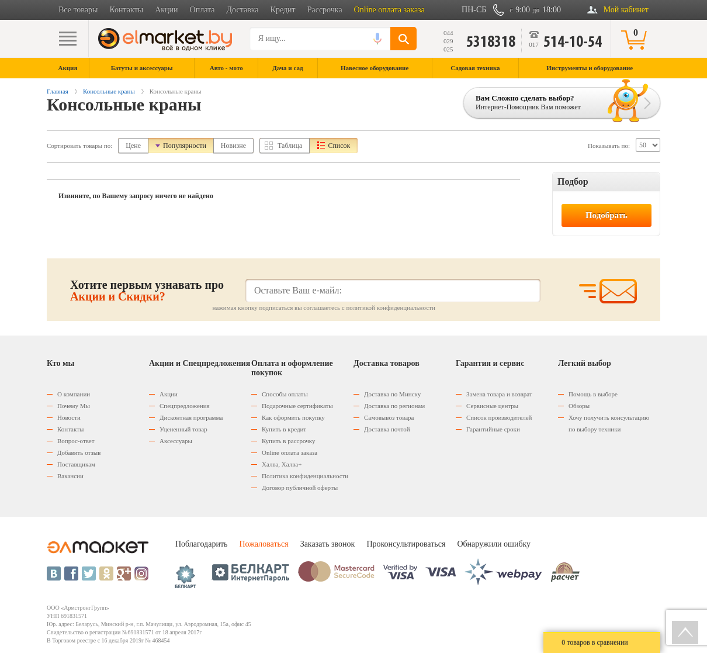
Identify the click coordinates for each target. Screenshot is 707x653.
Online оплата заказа (389, 9)
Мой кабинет (626, 9)
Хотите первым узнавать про (147, 290)
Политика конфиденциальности (305, 475)
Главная (57, 91)
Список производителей (499, 417)
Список (339, 145)
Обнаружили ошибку (494, 544)
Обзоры (579, 405)
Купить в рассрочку (288, 440)
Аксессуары (176, 440)
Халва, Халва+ (281, 464)
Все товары (78, 9)
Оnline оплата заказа (289, 452)
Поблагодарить (201, 544)
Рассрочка (324, 9)
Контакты (126, 9)
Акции (166, 9)
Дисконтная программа (191, 417)
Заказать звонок (327, 544)
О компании (73, 394)
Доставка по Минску (392, 394)
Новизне (233, 145)
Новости (69, 417)
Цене (133, 145)
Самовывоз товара (389, 417)
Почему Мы (73, 405)
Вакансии (70, 475)
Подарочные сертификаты (297, 405)
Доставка (243, 9)
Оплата (202, 9)
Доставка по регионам (394, 405)
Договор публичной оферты (300, 487)
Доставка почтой (387, 429)
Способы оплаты (285, 394)
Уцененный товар (183, 429)
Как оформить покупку (293, 417)
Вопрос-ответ (76, 440)
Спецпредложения (185, 405)
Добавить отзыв (78, 452)
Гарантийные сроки (493, 429)
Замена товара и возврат (499, 394)
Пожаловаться (263, 544)
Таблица (290, 145)
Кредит (283, 9)
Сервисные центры (492, 405)
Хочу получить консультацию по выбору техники (609, 423)
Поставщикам (76, 464)
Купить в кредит (284, 429)
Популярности (184, 145)
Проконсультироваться (405, 544)
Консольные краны (109, 91)
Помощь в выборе (593, 394)
